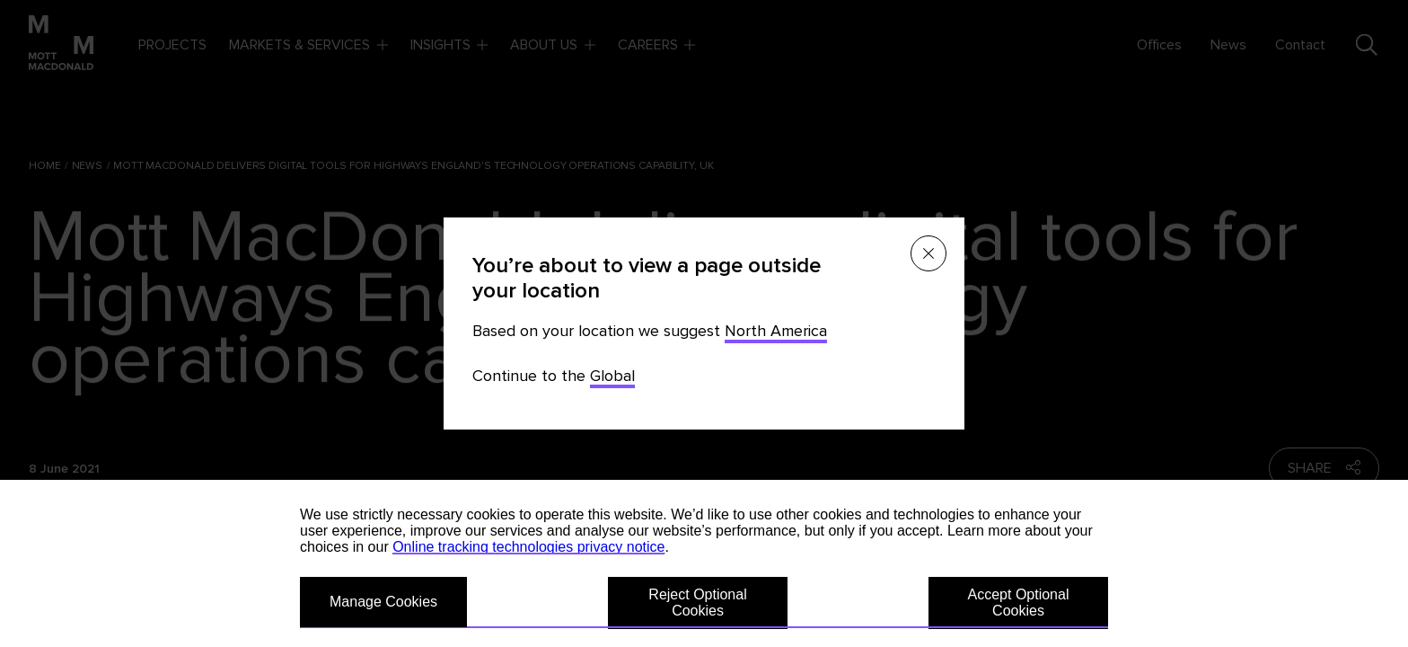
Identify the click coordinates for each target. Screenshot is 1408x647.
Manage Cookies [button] (383, 601)
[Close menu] (928, 253)
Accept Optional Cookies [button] (1018, 602)
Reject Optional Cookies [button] (697, 602)
